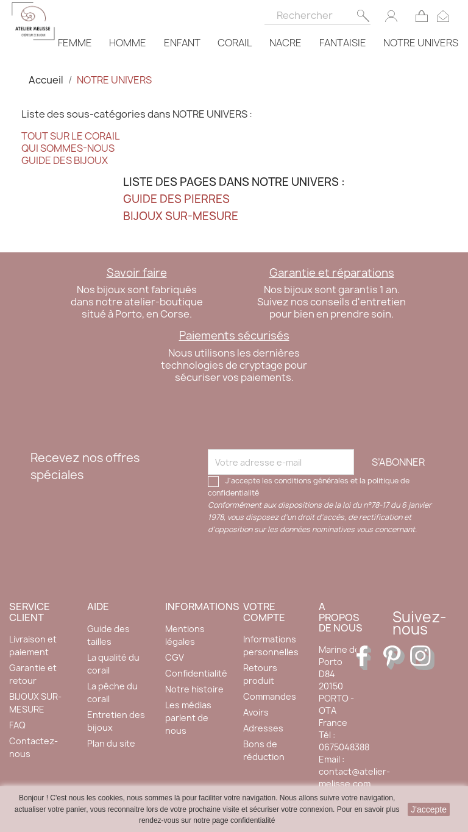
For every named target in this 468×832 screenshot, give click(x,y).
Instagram (422, 657)
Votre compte (264, 612)
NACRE (285, 43)
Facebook (368, 657)
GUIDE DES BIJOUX (64, 160)
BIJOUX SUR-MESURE (180, 216)
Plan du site (111, 743)
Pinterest (395, 657)
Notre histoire (194, 689)
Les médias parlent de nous (188, 717)
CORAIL (235, 43)
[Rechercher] (317, 12)
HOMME (127, 43)
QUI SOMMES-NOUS (68, 148)
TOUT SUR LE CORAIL (70, 136)
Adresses (263, 728)
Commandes (269, 696)
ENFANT (182, 43)
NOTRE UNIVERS (420, 43)
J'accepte (429, 809)
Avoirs (256, 712)
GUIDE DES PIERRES (176, 199)
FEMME (75, 43)
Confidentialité (196, 673)
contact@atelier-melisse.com (354, 777)
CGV (174, 657)
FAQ (17, 725)
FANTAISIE (342, 43)
